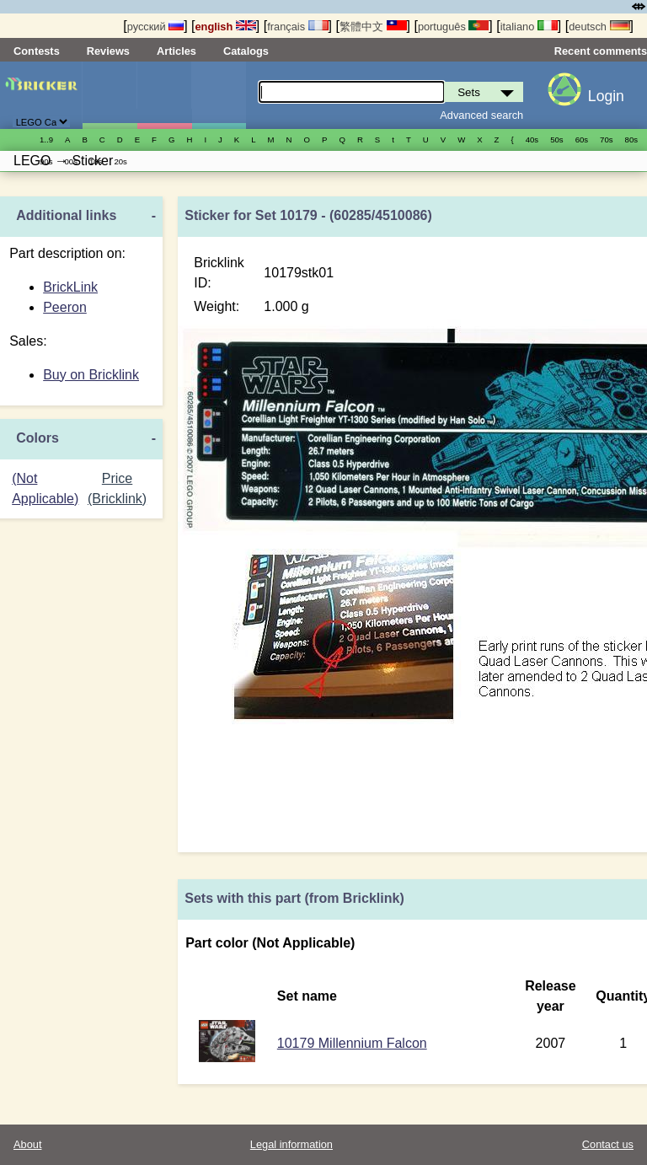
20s (120, 161)
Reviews (108, 51)
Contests (36, 51)
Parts (219, 95)
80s (631, 139)
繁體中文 (373, 26)
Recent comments (600, 51)
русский (155, 26)
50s (556, 139)
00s (70, 161)
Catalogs (246, 51)
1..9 (46, 139)
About (27, 1144)
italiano (529, 26)
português (453, 26)
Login (606, 96)
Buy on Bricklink (91, 375)
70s (606, 139)
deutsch (599, 26)
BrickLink (70, 287)
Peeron (65, 307)
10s (95, 161)
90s (46, 161)
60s (581, 139)
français (297, 26)
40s (532, 139)
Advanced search (481, 115)
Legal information (291, 1144)
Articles (176, 51)
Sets (109, 95)
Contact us (608, 1144)
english (225, 26)
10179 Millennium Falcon (352, 1043)
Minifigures (164, 95)
